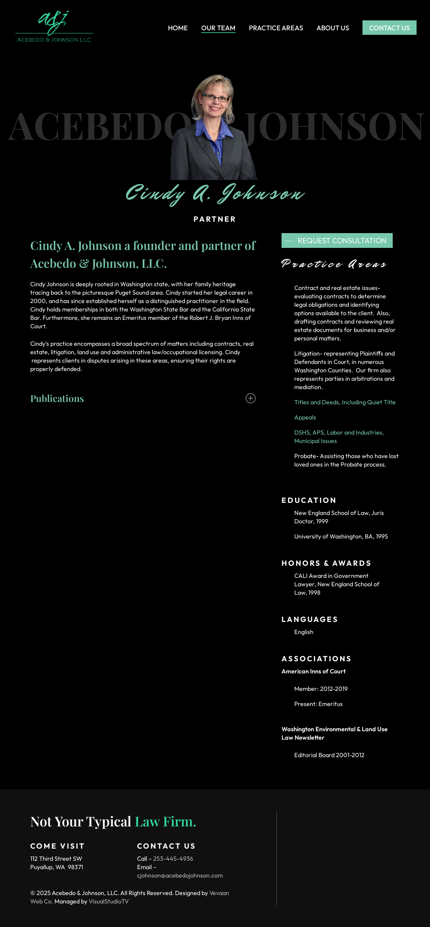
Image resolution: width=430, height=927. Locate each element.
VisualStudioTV (109, 901)
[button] (337, 240)
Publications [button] (143, 398)
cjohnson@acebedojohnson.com (180, 875)
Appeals (305, 417)
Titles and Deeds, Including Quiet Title (345, 402)
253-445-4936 (173, 858)
